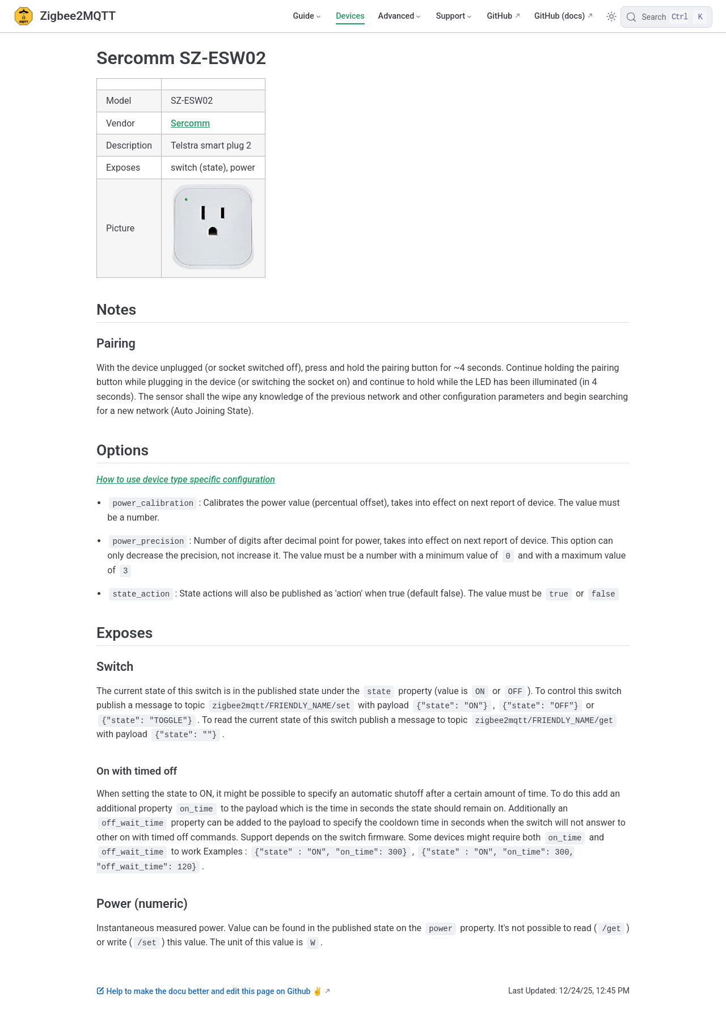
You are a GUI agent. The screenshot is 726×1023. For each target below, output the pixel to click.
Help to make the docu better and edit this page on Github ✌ (209, 991)
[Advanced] (400, 16)
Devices (350, 16)
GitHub (499, 16)
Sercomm (190, 123)
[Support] (455, 16)
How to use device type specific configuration (185, 479)
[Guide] (307, 16)
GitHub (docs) (559, 16)
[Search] (666, 17)
